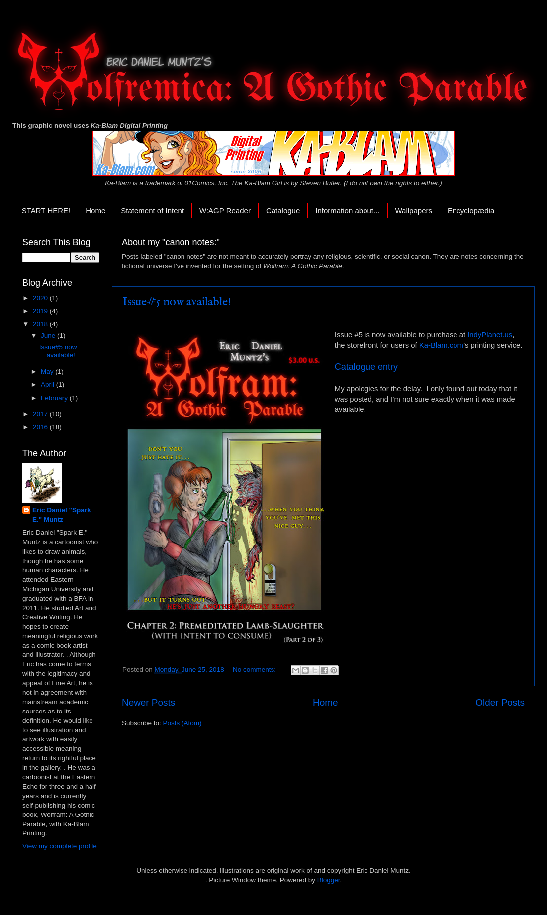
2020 (41, 298)
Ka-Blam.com (441, 345)
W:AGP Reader (225, 210)
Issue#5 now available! (176, 301)
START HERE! (46, 210)
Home (95, 210)
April (48, 384)
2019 (41, 311)
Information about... (347, 210)
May (48, 371)
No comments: (255, 669)
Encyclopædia (471, 210)
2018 (41, 324)
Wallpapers (413, 210)
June (49, 335)
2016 (41, 427)
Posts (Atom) (182, 723)
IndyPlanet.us (489, 335)
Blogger (328, 880)
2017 (41, 414)
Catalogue (283, 210)
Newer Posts (148, 702)
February (55, 398)
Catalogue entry (366, 367)
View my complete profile (59, 846)
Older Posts (500, 702)
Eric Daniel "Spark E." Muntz (61, 515)
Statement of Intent (152, 210)
